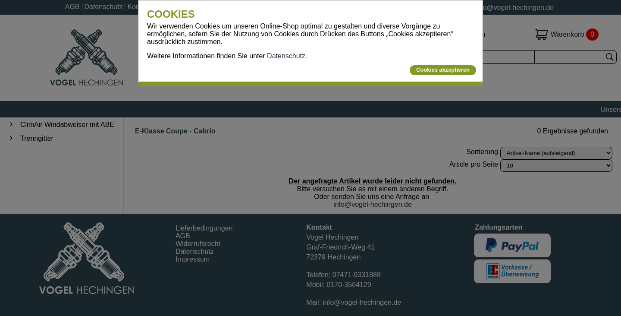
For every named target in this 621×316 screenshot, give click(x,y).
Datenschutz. (287, 56)
